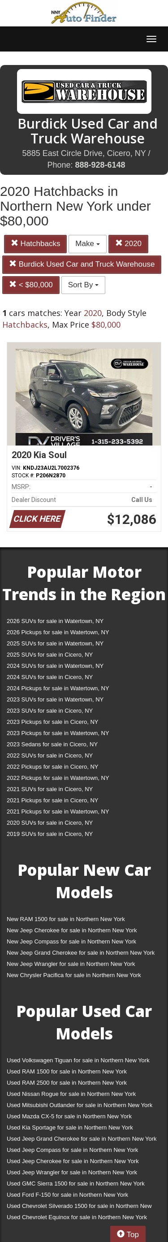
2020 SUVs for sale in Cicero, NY (50, 822)
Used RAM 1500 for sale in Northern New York (67, 1071)
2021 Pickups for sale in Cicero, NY (52, 800)
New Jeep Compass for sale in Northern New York (71, 941)
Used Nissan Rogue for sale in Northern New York (71, 1094)
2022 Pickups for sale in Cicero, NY (52, 766)
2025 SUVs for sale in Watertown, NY (55, 643)
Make (87, 243)
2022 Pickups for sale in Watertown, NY (58, 778)
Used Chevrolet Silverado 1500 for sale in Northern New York (79, 1208)
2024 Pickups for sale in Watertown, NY (58, 688)
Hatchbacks (35, 243)
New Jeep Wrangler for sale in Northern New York (71, 964)
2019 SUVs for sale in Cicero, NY (50, 834)
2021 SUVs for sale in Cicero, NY (50, 789)
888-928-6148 (100, 164)
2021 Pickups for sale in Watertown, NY (58, 811)
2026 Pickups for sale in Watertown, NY (58, 632)
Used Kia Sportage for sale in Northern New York (70, 1127)
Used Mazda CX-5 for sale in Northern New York (69, 1116)
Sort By (83, 285)
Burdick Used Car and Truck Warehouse (82, 264)
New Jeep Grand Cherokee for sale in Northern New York (81, 952)
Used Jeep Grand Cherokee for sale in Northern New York (82, 1138)
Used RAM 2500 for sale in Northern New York (67, 1082)
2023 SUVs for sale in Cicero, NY (50, 710)
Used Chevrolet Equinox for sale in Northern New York (77, 1217)
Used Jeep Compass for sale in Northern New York (72, 1150)
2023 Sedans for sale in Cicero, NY (52, 744)
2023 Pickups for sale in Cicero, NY (52, 721)
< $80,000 (31, 285)
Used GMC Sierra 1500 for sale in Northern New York (76, 1183)
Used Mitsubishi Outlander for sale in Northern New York (79, 1105)
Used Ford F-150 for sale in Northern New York (67, 1194)
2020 (128, 243)
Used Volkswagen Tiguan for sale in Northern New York (78, 1060)
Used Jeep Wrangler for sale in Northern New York (72, 1172)
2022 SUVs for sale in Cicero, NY (50, 755)
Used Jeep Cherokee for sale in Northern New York (73, 1161)
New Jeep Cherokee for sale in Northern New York (72, 930)
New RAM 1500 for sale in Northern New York (66, 919)
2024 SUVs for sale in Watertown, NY (55, 665)
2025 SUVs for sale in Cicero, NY (50, 654)
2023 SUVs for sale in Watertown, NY (55, 699)
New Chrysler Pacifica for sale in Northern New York (74, 975)
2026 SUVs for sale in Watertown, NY (55, 621)
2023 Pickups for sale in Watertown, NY (58, 733)
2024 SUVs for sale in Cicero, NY (50, 677)
